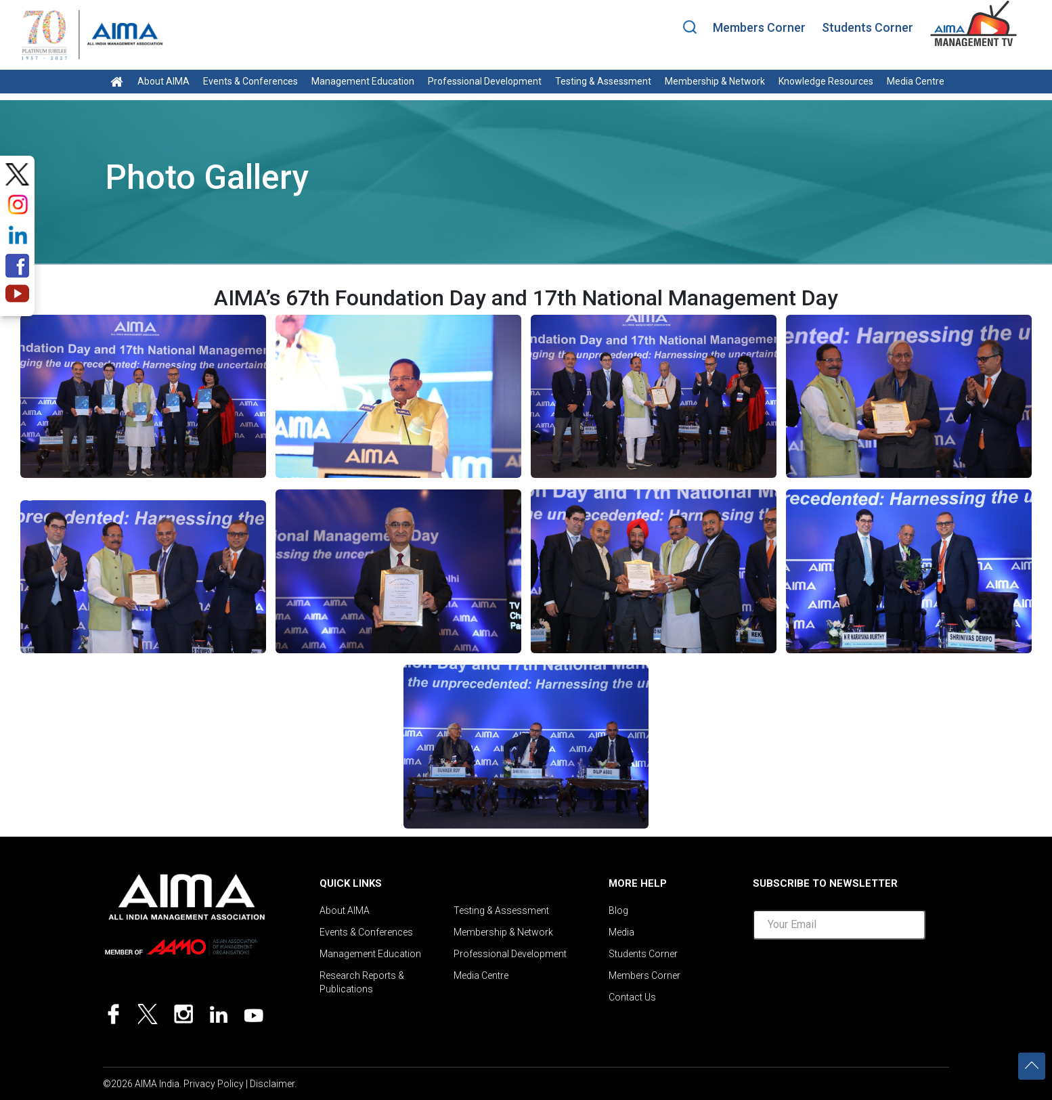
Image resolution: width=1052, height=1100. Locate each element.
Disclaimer (272, 1083)
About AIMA (163, 81)
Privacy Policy (213, 1083)
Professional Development (485, 81)
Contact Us (632, 997)
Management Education (362, 81)
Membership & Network (715, 81)
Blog (618, 910)
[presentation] (856, 979)
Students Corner (867, 27)
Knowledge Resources (826, 81)
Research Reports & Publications (362, 982)
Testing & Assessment (603, 81)
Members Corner (759, 27)
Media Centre (915, 81)
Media (621, 932)
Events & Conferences (250, 81)
